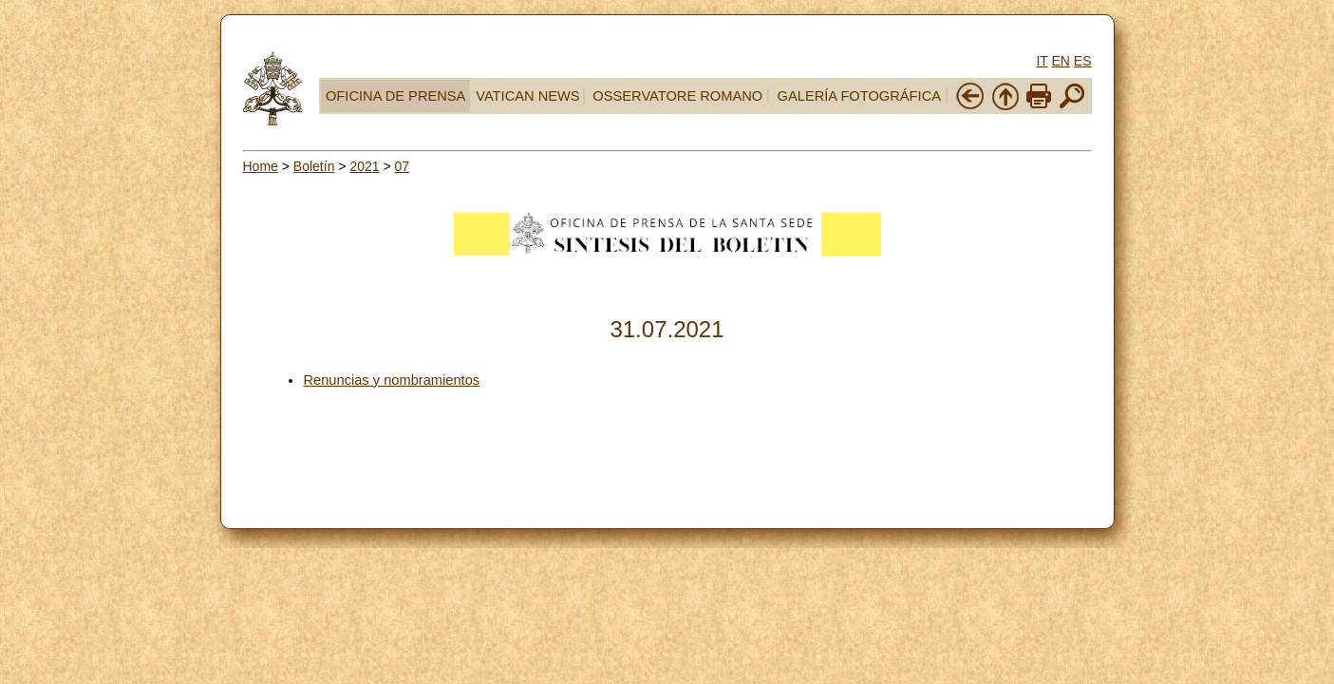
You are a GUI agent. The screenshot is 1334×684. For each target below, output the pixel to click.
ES (1083, 60)
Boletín (314, 166)
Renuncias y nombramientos (391, 380)
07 (402, 166)
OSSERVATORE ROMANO (677, 96)
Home (260, 166)
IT (1041, 60)
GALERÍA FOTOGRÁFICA (859, 96)
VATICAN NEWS (527, 96)
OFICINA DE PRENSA (395, 96)
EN (1060, 60)
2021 (364, 166)
